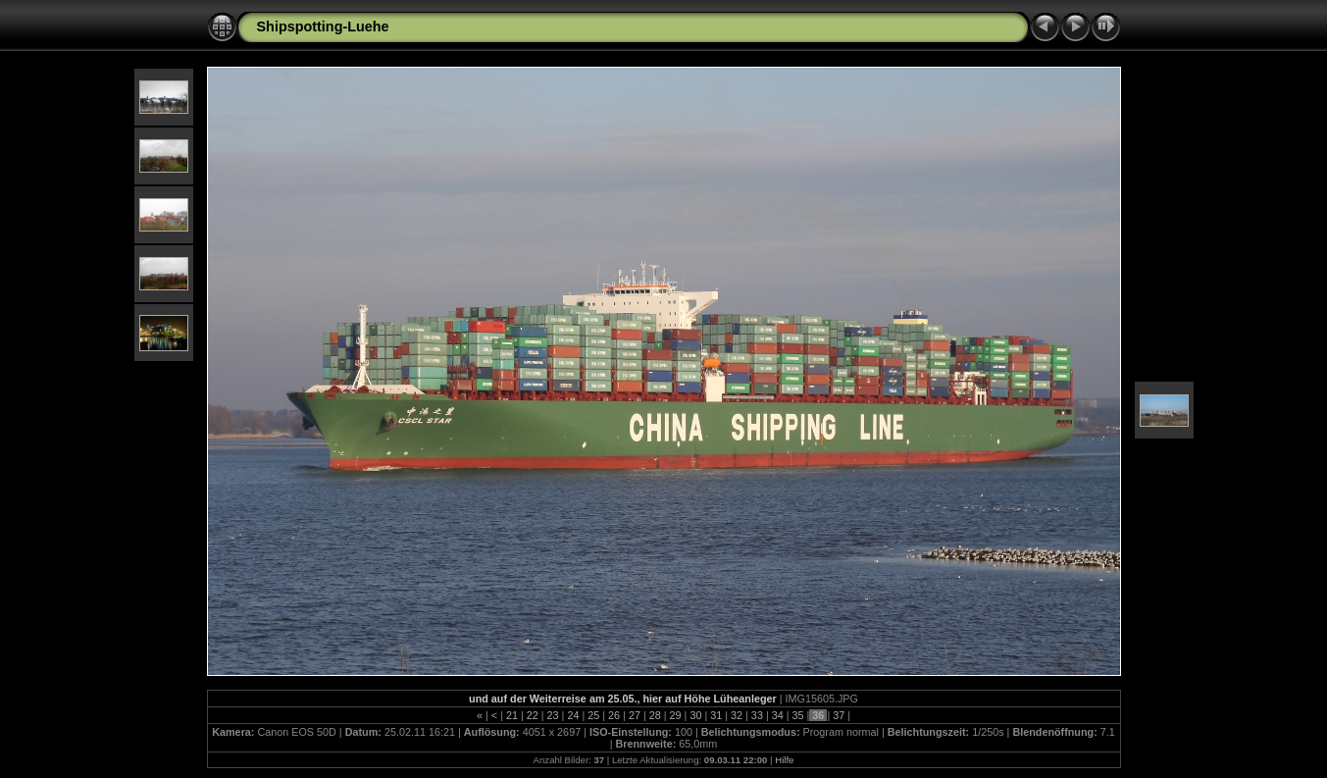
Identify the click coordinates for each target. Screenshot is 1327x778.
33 (757, 715)
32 (736, 715)
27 (634, 715)
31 (716, 715)
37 (838, 715)
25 (593, 715)
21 (512, 715)
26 (614, 715)
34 (778, 715)
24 (573, 715)
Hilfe (784, 759)
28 (655, 715)
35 (798, 715)
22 (532, 715)
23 (553, 715)
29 (676, 715)
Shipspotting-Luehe (323, 26)
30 (695, 715)
